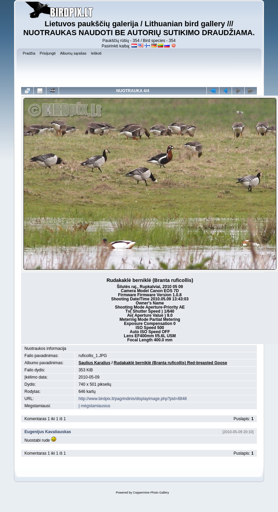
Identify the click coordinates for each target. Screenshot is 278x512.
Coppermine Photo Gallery (151, 492)
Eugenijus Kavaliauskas (48, 431)
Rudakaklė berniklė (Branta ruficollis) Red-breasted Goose (170, 362)
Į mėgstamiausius (94, 405)
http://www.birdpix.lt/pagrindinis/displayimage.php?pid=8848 (132, 398)
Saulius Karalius (94, 362)
